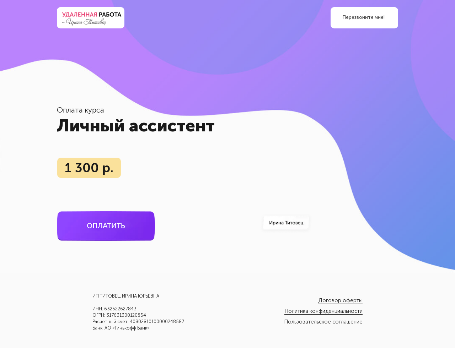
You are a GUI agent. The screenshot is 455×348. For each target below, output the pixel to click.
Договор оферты (340, 300)
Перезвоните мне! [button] (364, 17)
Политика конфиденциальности (323, 311)
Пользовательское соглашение (323, 322)
